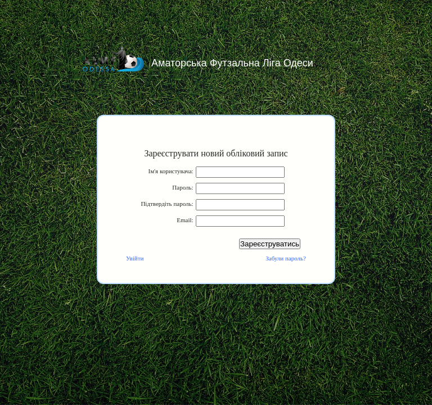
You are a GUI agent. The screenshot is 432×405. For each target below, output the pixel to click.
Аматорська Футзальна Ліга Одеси (232, 63)
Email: (185, 220)
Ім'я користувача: (170, 171)
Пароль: (182, 187)
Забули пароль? (286, 258)
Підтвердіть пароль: (167, 203)
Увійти (134, 258)
